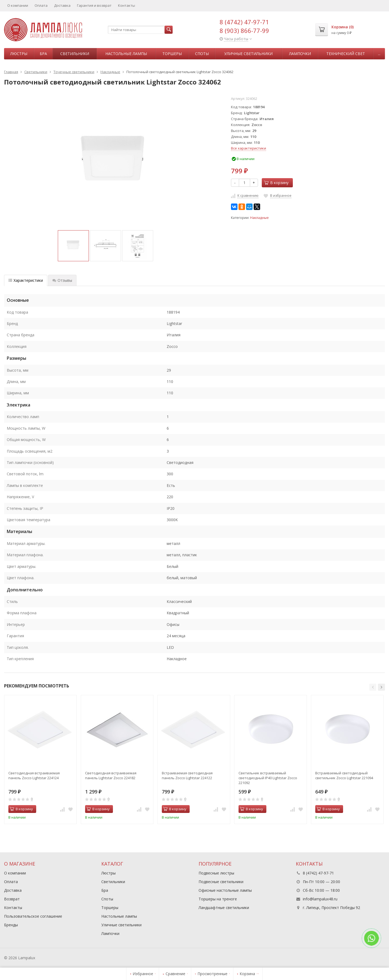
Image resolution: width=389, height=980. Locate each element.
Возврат (12, 898)
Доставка (62, 5)
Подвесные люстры (216, 873)
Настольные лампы (126, 53)
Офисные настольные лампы (225, 890)
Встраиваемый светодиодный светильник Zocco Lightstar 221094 (344, 775)
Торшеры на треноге (218, 898)
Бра (43, 53)
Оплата (41, 5)
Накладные (259, 217)
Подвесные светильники (221, 881)
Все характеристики (248, 148)
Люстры (18, 53)
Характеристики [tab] (25, 280)
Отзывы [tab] (62, 280)
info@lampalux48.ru (320, 898)
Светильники (74, 53)
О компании (17, 5)
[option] (73, 245)
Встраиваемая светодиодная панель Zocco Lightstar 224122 (187, 775)
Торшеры (172, 53)
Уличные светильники (248, 53)
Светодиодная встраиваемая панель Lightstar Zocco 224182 (110, 775)
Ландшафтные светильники (224, 907)
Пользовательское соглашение (33, 916)
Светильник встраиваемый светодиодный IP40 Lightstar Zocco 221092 (268, 778)
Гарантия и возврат (94, 5)
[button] (372, 687)
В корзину (276, 182)
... (379, 53)
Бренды (11, 924)
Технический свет (345, 53)
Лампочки (300, 53)
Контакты (126, 5)
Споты (202, 53)
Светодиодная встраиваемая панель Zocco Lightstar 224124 (34, 775)
